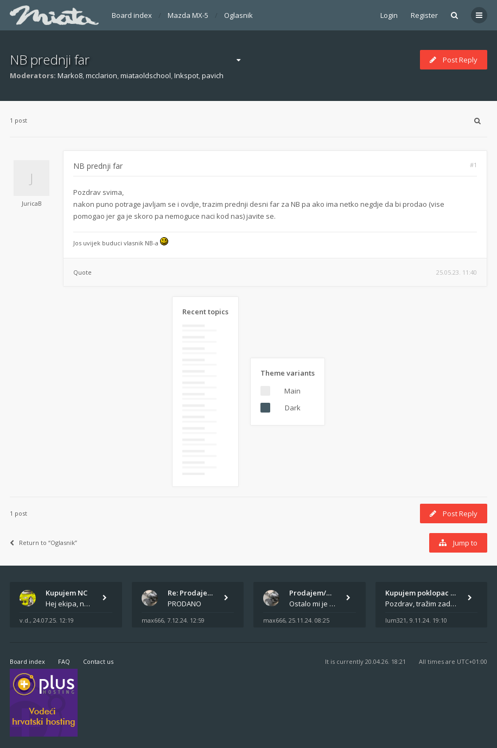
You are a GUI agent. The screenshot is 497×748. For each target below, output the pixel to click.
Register (424, 15)
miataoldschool (145, 75)
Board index (132, 15)
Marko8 (70, 75)
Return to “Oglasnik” (43, 542)
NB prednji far (50, 59)
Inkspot (186, 75)
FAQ (64, 661)
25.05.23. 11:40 (456, 272)
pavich (213, 75)
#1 (473, 165)
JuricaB (32, 203)
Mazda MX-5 (188, 15)
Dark (293, 408)
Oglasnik (238, 15)
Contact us (98, 661)
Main (292, 391)
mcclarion (101, 75)
